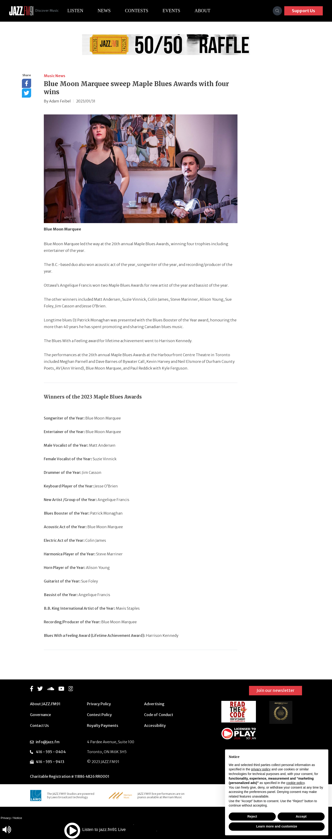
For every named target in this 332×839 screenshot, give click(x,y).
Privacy (6, 818)
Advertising (154, 704)
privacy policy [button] (260, 769)
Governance (40, 714)
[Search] (277, 10)
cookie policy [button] (295, 783)
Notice (17, 818)
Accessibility (155, 725)
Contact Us (39, 725)
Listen (81, 10)
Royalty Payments (102, 725)
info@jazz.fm (47, 742)
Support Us (303, 10)
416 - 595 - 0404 (51, 751)
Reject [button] (252, 816)
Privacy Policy (99, 704)
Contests (142, 10)
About (208, 10)
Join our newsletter (275, 690)
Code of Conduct (158, 714)
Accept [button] (301, 816)
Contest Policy (99, 714)
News (109, 10)
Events (177, 10)
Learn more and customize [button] (276, 826)
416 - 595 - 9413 (50, 761)
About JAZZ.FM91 (45, 704)
